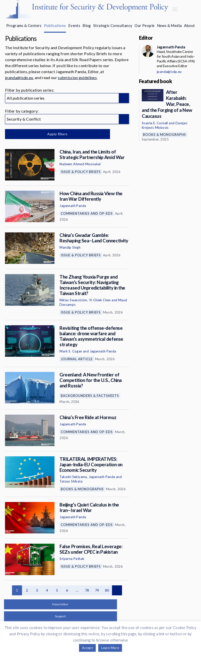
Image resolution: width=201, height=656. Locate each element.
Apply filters (57, 134)
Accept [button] (87, 648)
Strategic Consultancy (112, 25)
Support (60, 616)
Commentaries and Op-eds (87, 213)
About (189, 25)
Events (74, 25)
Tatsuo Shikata (71, 481)
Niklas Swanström (73, 300)
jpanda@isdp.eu (19, 77)
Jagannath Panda (73, 206)
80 (107, 590)
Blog (86, 25)
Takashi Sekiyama (73, 477)
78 (87, 590)
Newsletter (60, 604)
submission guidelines (77, 77)
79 (97, 590)
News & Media (169, 25)
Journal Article (77, 359)
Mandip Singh (70, 247)
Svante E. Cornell (155, 123)
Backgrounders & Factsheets (90, 396)
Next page (117, 590)
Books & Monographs (82, 489)
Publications (55, 25)
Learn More (110, 648)
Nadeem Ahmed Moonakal (80, 164)
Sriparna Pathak (72, 559)
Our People (144, 25)
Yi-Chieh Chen (100, 300)
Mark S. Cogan (71, 351)
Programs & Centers (24, 25)
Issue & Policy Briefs (81, 172)
